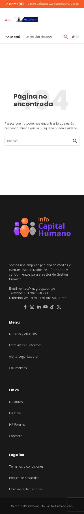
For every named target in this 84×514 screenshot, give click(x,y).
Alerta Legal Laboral (23, 356)
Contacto (15, 436)
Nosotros (16, 402)
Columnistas (18, 368)
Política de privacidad (24, 478)
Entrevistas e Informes (25, 345)
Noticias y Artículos (23, 334)
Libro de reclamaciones (26, 489)
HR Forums (17, 424)
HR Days (15, 413)
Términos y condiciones (26, 466)
